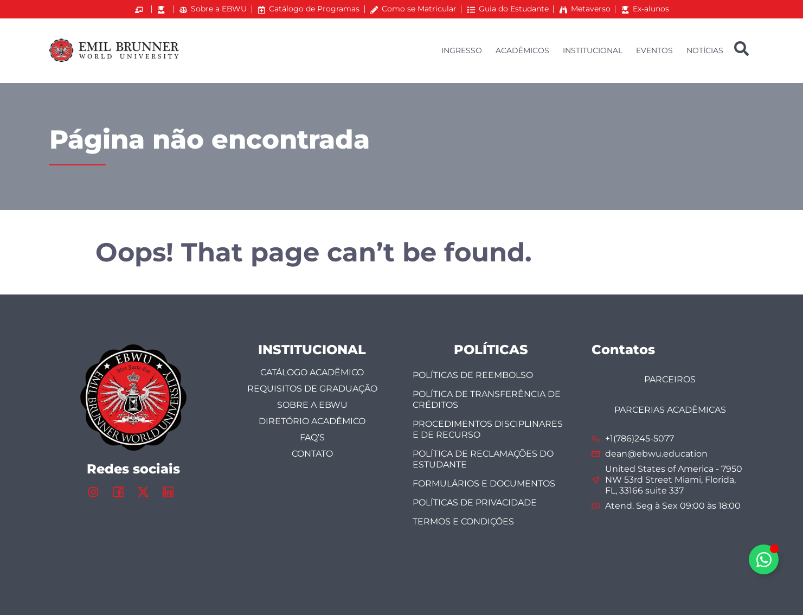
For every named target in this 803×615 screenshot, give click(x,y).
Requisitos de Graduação (312, 388)
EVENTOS (654, 50)
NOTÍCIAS (704, 50)
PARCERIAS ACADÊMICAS (670, 410)
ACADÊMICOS (522, 50)
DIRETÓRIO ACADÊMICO (312, 421)
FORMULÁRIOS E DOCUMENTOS (484, 483)
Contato (312, 454)
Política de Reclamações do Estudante (483, 459)
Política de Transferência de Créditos (487, 399)
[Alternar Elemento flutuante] (764, 559)
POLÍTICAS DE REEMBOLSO (473, 375)
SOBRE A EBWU (312, 405)
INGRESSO (461, 50)
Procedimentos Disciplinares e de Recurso (488, 429)
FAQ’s (312, 437)
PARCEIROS (670, 379)
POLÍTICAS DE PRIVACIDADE (475, 502)
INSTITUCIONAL (592, 50)
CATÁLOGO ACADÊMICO (312, 372)
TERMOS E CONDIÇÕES (463, 521)
